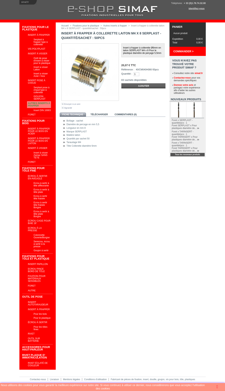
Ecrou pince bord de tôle (36, 270)
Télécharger (99, 114)
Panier (177, 26)
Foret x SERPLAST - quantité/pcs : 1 (182, 121)
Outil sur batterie (34, 339)
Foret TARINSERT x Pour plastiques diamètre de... (185, 138)
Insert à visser (37, 53)
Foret (32, 114)
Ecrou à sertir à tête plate (41, 190)
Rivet (31, 333)
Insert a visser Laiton (41, 68)
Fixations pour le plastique (35, 28)
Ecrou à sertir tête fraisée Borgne (40, 205)
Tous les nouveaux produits (187, 154)
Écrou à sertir (37, 322)
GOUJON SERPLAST (40, 97)
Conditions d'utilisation (95, 379)
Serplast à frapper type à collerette (41, 42)
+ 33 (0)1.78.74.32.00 (195, 3)
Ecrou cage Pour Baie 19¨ (39, 222)
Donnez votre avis (183, 85)
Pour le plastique (42, 318)
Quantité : (126, 73)
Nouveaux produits (186, 99)
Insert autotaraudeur (38, 303)
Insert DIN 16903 (42, 110)
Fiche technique (72, 114)
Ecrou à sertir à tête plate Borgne (41, 214)
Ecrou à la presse (35, 229)
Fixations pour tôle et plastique (35, 257)
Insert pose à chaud (36, 81)
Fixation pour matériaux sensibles (36, 278)
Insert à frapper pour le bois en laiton (39, 141)
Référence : (127, 69)
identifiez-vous (196, 8)
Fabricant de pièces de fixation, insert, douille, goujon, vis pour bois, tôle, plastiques (153, 379)
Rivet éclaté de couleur (38, 364)
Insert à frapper (39, 35)
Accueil (65, 25)
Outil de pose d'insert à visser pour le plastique (42, 60)
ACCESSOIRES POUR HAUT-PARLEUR (36, 348)
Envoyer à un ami (72, 104)
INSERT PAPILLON (38, 264)
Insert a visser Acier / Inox (41, 74)
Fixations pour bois (33, 122)
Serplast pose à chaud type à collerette (41, 90)
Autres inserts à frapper (39, 104)
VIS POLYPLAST (36, 49)
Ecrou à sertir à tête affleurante (41, 184)
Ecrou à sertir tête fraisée (40, 197)
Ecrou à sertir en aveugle (37, 177)
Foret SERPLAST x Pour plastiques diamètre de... (184, 127)
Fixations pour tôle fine (33, 169)
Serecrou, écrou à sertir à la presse (42, 244)
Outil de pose (32, 296)
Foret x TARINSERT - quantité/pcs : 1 (182, 133)
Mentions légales (71, 379)
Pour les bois (40, 314)
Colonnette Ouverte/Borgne (42, 236)
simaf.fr (25, 2)
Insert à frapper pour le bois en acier (39, 131)
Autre (32, 290)
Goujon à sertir (41, 250)
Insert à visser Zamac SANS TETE (41, 155)
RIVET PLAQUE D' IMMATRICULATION (34, 356)
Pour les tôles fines (41, 328)
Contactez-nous (182, 77)
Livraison (54, 379)
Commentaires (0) (126, 114)
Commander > (183, 51)
